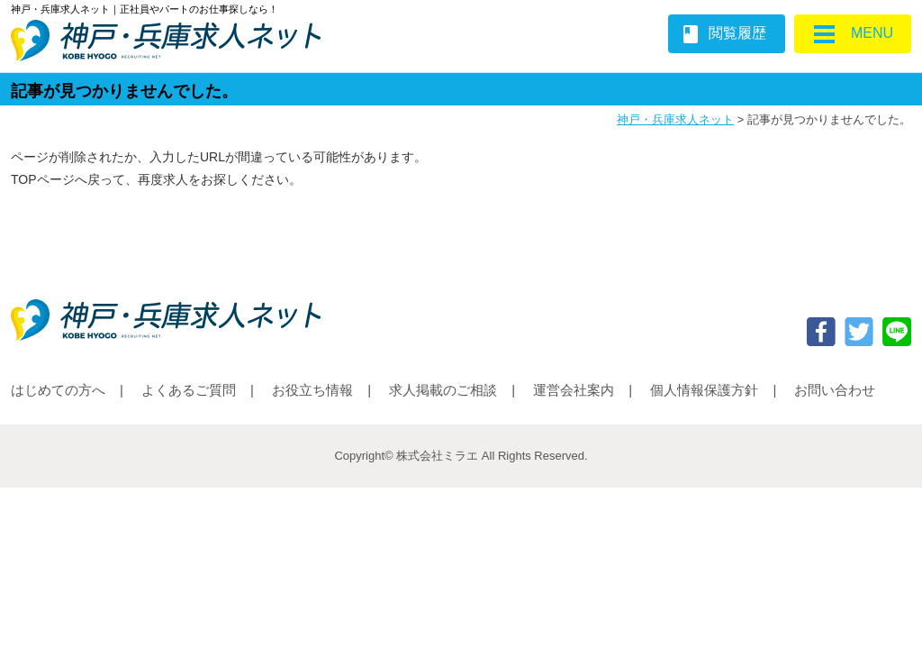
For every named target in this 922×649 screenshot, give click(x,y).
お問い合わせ (834, 390)
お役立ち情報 (312, 390)
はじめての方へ (58, 390)
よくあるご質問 (188, 390)
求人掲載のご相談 (443, 390)
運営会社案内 (573, 390)
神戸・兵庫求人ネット (675, 119)
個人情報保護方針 (704, 390)
